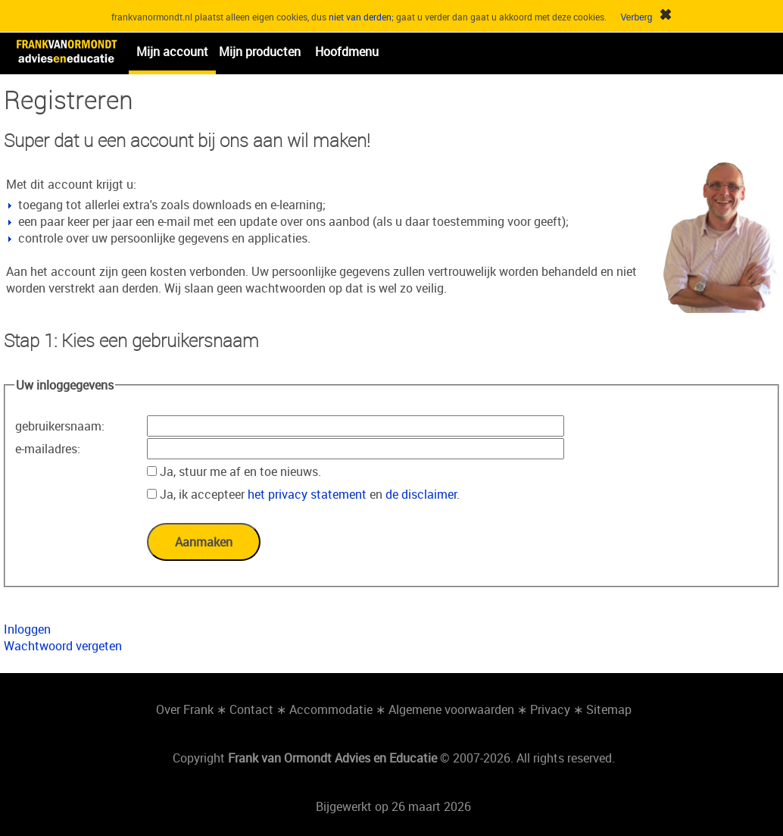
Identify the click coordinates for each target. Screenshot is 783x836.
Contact (251, 709)
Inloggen (27, 629)
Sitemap (609, 709)
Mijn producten (260, 51)
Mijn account (172, 51)
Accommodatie (331, 709)
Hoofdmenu (347, 51)
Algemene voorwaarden (451, 709)
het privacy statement (307, 494)
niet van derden (360, 17)
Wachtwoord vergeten (63, 645)
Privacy (550, 709)
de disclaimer (421, 494)
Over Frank (185, 709)
